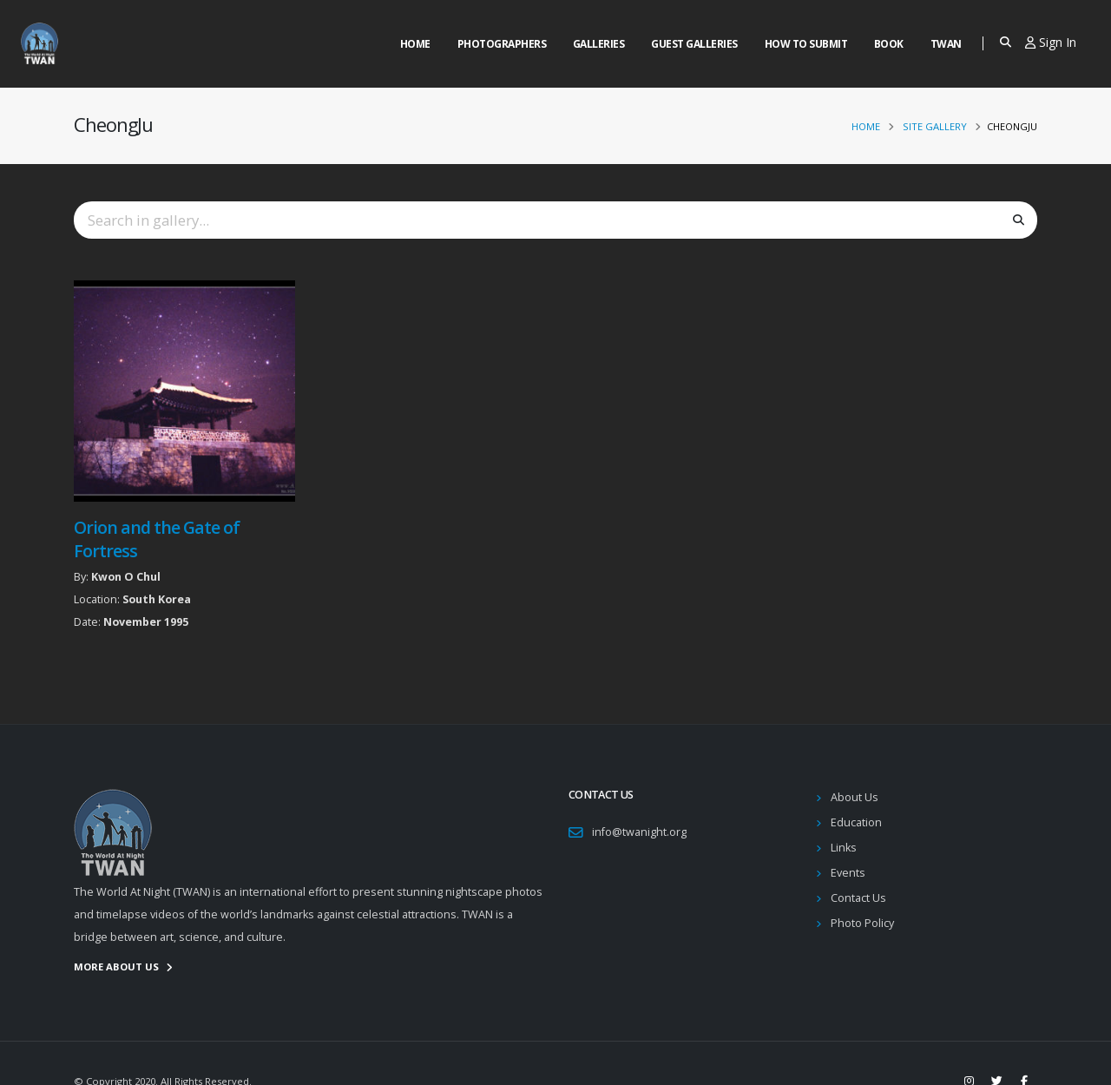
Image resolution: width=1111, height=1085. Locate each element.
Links (844, 847)
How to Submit (806, 43)
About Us (854, 797)
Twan (946, 43)
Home (415, 43)
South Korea (156, 599)
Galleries (599, 43)
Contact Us (858, 898)
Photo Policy (862, 923)
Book (889, 43)
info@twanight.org (639, 832)
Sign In (1050, 42)
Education (856, 822)
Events (848, 872)
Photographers (502, 43)
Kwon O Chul (126, 576)
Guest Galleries (694, 43)
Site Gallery (935, 126)
